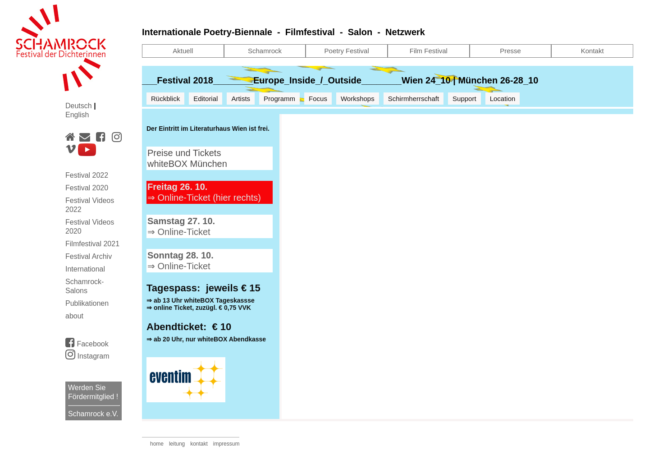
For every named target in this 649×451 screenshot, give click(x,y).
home (157, 444)
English (77, 115)
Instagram (87, 356)
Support (464, 98)
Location (503, 98)
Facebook (87, 342)
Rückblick (165, 98)
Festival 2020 (86, 188)
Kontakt (592, 51)
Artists (240, 98)
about (74, 316)
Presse (510, 51)
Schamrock (265, 51)
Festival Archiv (88, 256)
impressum (226, 444)
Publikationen (87, 303)
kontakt (199, 444)
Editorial (205, 98)
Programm (279, 98)
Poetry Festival (346, 51)
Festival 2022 (86, 175)
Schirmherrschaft (413, 98)
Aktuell (183, 51)
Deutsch (79, 106)
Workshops (358, 98)
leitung (177, 444)
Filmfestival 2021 (92, 244)
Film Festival (429, 51)
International (85, 269)
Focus (318, 98)
